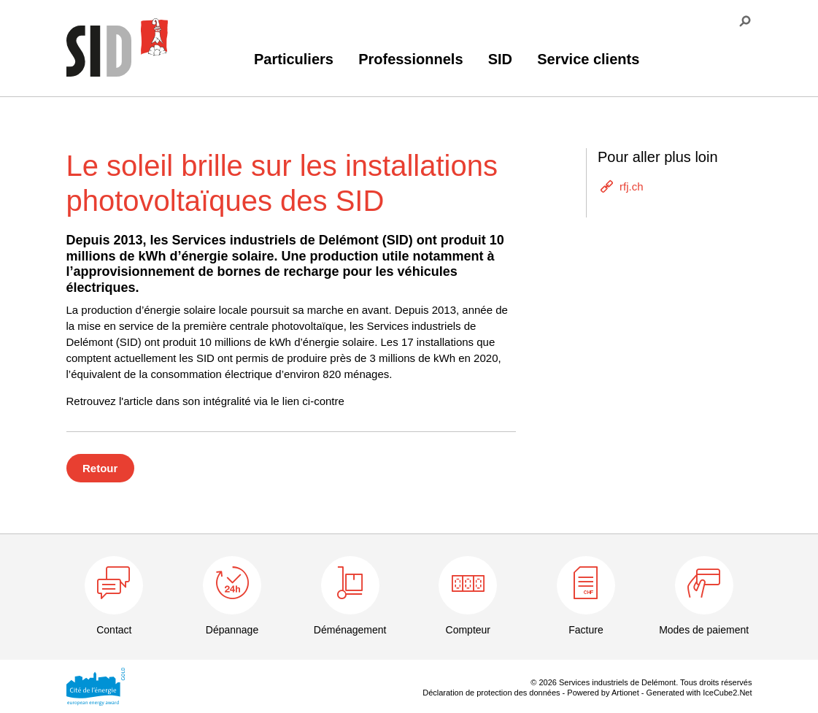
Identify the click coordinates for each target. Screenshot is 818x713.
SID (500, 59)
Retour (99, 468)
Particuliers (293, 59)
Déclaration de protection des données (491, 692)
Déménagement (350, 630)
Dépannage (232, 630)
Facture (585, 630)
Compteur (468, 630)
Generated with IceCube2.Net (699, 692)
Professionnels (410, 59)
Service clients (588, 59)
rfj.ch (632, 186)
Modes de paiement (704, 630)
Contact (113, 630)
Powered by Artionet (602, 692)
